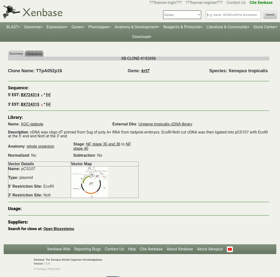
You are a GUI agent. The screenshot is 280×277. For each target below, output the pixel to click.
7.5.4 (47, 263)
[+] (48, 94)
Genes (77, 27)
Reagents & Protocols (182, 27)
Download (141, 36)
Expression (56, 27)
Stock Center (264, 27)
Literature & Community (227, 27)
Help (132, 249)
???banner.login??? (165, 2)
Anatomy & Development (136, 27)
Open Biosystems (58, 228)
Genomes (32, 27)
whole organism (40, 146)
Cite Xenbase (151, 249)
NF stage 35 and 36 (103, 144)
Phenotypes (98, 27)
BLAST (12, 27)
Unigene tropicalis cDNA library (165, 124)
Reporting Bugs (87, 249)
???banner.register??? (204, 2)
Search (270, 14)
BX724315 (30, 104)
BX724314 (30, 94)
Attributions (34, 53)
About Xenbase (179, 249)
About (210, 249)
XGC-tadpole (32, 124)
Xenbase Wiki (59, 249)
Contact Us (236, 2)
